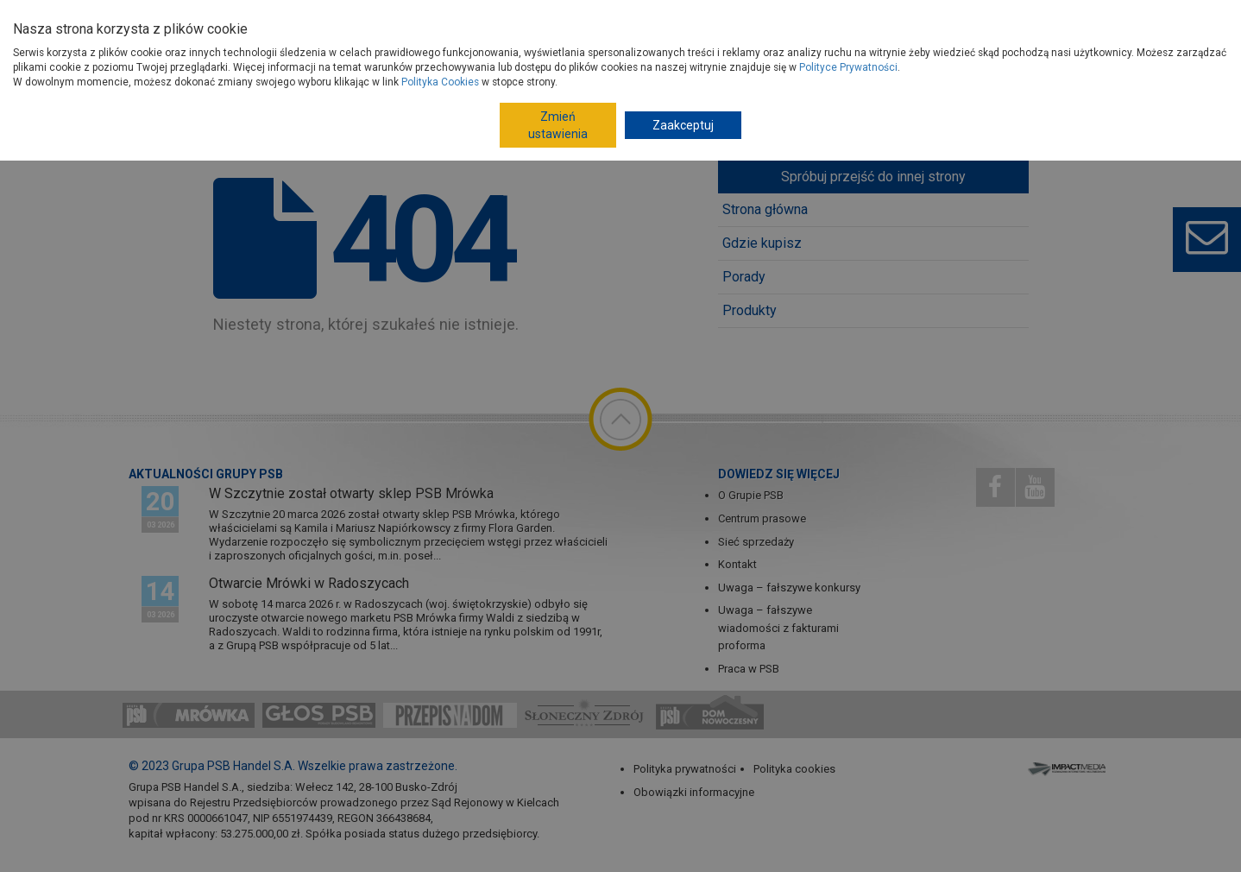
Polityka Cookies (440, 82)
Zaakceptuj (683, 125)
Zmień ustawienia (558, 125)
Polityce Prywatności (848, 67)
